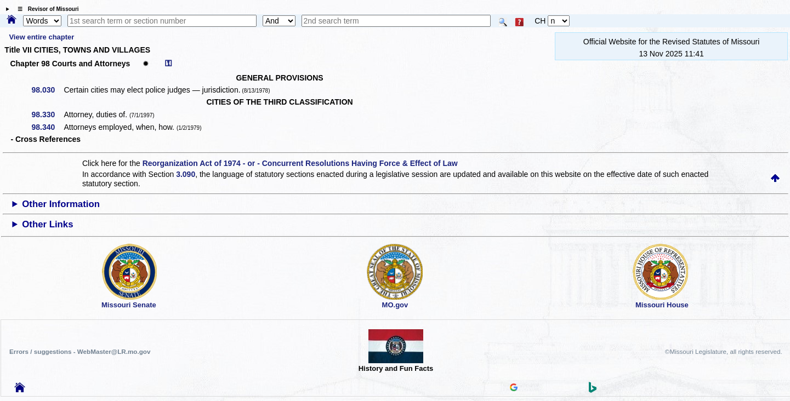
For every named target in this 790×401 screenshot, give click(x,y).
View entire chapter (41, 37)
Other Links (47, 224)
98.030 (47, 89)
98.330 (47, 114)
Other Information (61, 204)
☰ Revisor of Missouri (45, 9)
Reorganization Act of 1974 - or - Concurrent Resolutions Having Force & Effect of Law (300, 163)
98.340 (47, 127)
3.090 (185, 174)
